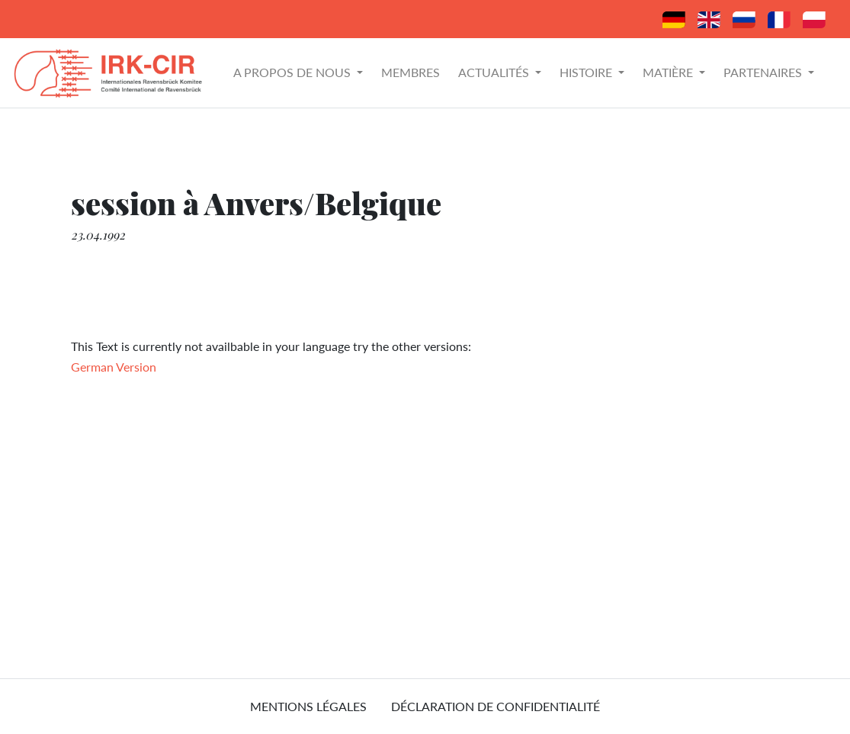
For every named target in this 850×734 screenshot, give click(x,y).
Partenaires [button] (764, 72)
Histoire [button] (587, 72)
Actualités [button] (495, 72)
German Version (113, 366)
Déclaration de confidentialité (495, 706)
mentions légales (308, 706)
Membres (410, 72)
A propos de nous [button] (293, 72)
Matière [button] (669, 72)
